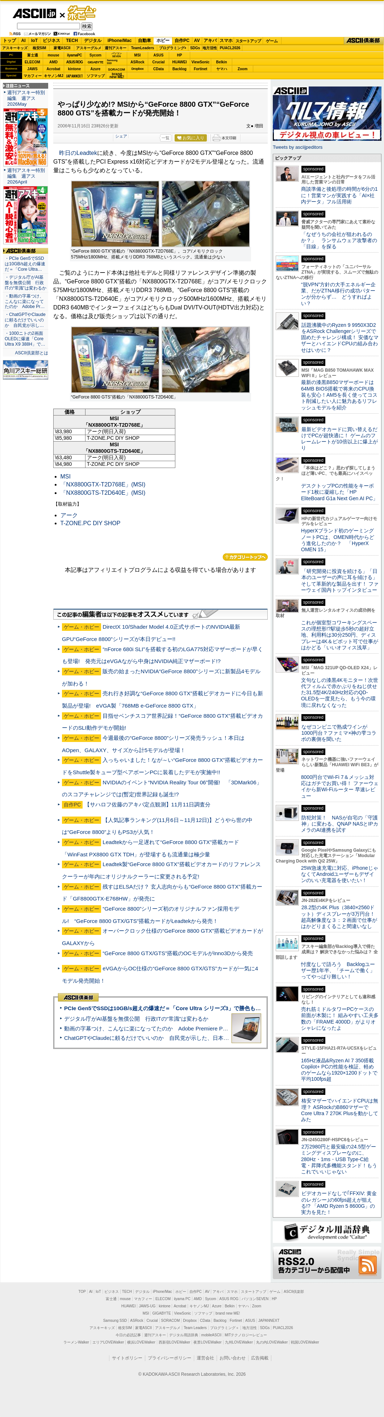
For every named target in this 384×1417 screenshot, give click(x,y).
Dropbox (138, 69)
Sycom (95, 55)
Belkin (221, 62)
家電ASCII (62, 48)
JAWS (32, 69)
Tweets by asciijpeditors (297, 147)
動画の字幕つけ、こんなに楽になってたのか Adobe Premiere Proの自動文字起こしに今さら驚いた (186, 1028)
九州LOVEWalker (239, 1342)
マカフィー (33, 76)
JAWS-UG (147, 1306)
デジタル (92, 40)
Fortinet (200, 69)
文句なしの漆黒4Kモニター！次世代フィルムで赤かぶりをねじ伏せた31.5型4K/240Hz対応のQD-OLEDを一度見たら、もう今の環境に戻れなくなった (339, 692)
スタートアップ (248, 41)
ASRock (137, 62)
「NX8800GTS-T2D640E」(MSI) (103, 493)
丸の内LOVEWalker (272, 1342)
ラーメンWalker (76, 1342)
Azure (96, 69)
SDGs (195, 48)
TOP (82, 1292)
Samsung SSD (115, 1321)
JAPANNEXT (74, 76)
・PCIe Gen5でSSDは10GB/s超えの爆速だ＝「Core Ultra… (25, 264)
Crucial (159, 62)
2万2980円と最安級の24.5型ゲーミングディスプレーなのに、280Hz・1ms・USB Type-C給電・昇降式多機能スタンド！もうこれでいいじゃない (339, 1159)
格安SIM (39, 48)
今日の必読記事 (128, 1335)
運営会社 (205, 1358)
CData (158, 69)
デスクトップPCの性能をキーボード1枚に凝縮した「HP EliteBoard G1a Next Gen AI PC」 (339, 492)
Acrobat (53, 69)
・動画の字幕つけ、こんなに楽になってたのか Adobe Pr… (25, 301)
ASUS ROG (74, 62)
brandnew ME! (116, 76)
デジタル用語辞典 (183, 1335)
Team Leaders (195, 1328)
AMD (53, 62)
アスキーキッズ (15, 48)
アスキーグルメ (88, 48)
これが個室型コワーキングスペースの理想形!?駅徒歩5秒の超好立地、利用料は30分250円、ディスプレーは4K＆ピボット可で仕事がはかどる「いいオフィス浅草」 (339, 635)
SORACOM (170, 1321)
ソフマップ (96, 76)
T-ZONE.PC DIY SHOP (90, 523)
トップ (9, 40)
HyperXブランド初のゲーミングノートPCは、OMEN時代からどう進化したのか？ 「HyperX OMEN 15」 (337, 540)
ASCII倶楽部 (363, 41)
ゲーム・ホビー (82, 13)
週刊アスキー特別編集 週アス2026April (26, 176)
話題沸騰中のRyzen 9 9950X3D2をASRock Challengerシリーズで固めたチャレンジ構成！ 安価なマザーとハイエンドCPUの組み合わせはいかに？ (340, 337)
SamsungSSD (112, 61)
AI (23, 40)
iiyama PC (182, 1299)
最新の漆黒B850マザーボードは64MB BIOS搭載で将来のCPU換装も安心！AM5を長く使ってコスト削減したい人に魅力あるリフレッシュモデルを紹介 (339, 394)
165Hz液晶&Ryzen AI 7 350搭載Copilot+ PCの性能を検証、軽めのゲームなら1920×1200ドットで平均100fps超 (339, 1070)
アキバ (210, 40)
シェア (121, 136)
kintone (74, 69)
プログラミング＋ (224, 1328)
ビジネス (51, 40)
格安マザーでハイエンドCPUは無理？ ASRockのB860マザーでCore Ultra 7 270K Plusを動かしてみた (340, 1110)
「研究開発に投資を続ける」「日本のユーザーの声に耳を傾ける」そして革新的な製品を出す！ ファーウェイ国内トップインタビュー (340, 580)
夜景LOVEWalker (207, 1342)
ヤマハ (221, 69)
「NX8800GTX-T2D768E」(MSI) (103, 484)
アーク (69, 515)
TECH (72, 40)
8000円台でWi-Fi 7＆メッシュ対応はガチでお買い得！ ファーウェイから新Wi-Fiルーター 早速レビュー (340, 786)
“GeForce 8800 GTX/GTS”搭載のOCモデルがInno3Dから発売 (177, 953)
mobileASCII (211, 1335)
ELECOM (32, 62)
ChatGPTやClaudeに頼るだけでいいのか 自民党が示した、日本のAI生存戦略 (160, 1038)
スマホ (226, 40)
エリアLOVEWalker (108, 1342)
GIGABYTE (95, 62)
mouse (53, 55)
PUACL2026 (230, 48)
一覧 (166, 138)
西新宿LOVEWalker (174, 1342)
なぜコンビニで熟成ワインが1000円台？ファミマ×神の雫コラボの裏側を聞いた (338, 733)
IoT (34, 40)
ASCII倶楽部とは (31, 352)
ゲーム (272, 41)
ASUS (159, 55)
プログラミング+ (173, 48)
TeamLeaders (142, 48)
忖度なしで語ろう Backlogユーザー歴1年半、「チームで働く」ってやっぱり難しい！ (338, 970)
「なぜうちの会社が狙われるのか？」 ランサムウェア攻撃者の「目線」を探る (339, 240)
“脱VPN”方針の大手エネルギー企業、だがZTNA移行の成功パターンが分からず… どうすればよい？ (338, 294)
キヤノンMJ (53, 76)
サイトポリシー (127, 1358)
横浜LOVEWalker (141, 1342)
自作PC (182, 40)
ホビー (163, 40)
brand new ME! (228, 1313)
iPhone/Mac (120, 40)
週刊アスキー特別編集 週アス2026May (26, 98)
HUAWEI (179, 62)
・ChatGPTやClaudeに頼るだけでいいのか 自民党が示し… (25, 320)
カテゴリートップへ (245, 557)
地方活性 (210, 48)
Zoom (242, 69)
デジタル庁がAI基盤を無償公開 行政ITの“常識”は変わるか (136, 1019)
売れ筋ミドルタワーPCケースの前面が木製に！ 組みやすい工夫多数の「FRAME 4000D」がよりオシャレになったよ (340, 1018)
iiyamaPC (74, 55)
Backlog (179, 69)
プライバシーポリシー (169, 1358)
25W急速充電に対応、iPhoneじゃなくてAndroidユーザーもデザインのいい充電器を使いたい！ (339, 874)
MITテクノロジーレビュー (246, 1335)
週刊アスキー (115, 48)
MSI (137, 55)
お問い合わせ (233, 1358)
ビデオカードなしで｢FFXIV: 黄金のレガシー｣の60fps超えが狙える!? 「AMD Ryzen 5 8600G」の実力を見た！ (339, 1202)
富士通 (32, 55)
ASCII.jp (34, 13)
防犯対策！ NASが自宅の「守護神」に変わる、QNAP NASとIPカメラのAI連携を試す (339, 824)
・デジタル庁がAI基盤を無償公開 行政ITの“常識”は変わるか (25, 283)
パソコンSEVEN (117, 55)
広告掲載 (259, 1358)
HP (179, 55)
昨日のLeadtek (78, 153)
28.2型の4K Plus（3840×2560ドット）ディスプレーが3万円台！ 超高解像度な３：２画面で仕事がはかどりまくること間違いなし (339, 916)
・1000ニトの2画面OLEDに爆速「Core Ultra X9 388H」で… (25, 339)
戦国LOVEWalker (305, 1342)
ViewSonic (201, 62)
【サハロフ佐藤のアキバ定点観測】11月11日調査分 (147, 804)
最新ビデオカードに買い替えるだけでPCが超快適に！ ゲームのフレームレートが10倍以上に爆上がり (339, 438)
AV (197, 40)
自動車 (144, 40)
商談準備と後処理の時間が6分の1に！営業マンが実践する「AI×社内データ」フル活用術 (339, 195)
